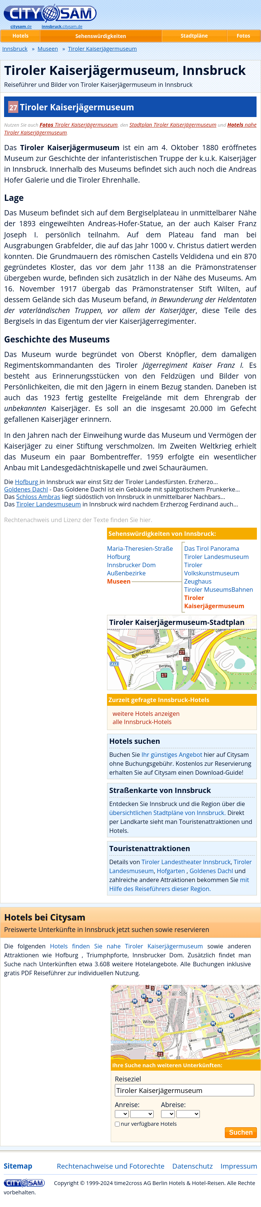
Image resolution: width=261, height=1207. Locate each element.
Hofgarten (172, 871)
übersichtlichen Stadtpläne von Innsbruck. (167, 813)
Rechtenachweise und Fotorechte (110, 1165)
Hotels (21, 35)
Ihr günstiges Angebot (172, 755)
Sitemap (18, 1165)
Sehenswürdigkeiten (100, 36)
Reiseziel (128, 1078)
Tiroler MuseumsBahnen (218, 589)
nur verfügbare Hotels (149, 1123)
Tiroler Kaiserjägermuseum (78, 124)
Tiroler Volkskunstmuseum (211, 569)
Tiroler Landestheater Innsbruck (186, 862)
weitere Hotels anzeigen (146, 714)
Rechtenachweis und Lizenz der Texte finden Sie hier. (78, 520)
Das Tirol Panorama (211, 548)
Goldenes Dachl (26, 489)
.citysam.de (62, 26)
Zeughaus (197, 581)
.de (21, 26)
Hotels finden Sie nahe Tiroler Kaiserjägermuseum (126, 946)
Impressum (239, 1165)
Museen (48, 48)
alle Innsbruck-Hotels (142, 722)
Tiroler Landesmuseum (48, 504)
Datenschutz (192, 1165)
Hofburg (27, 482)
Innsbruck (15, 48)
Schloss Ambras (38, 497)
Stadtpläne (194, 35)
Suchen (241, 1132)
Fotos (243, 35)
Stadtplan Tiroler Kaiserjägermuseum (172, 124)
